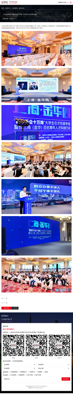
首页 (2, 8)
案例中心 (8, 8)
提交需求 (66, 379)
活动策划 (15, 8)
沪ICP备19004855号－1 (39, 387)
